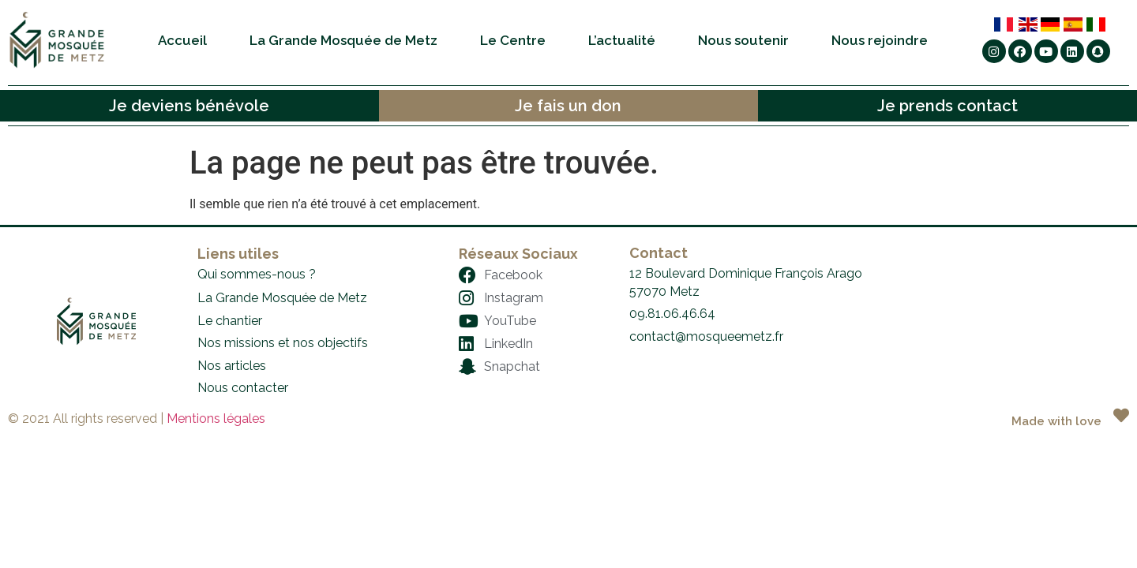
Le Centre (513, 40)
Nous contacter (242, 387)
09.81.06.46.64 (672, 313)
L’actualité (621, 40)
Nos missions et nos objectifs (282, 342)
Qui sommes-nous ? (256, 274)
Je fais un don (568, 105)
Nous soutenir (743, 40)
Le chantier (229, 320)
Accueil (182, 40)
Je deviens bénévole (189, 105)
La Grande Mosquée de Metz (343, 40)
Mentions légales (216, 418)
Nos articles (231, 365)
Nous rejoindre (879, 40)
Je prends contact (947, 105)
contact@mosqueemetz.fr (706, 336)
